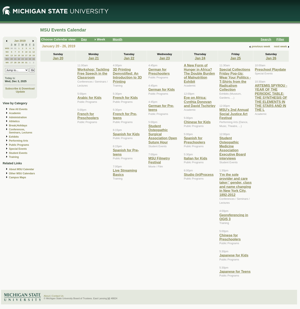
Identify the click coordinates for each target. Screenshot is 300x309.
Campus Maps (17, 177)
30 (11, 48)
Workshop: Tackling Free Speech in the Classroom (93, 73)
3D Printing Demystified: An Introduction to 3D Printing (127, 75)
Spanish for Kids (126, 134)
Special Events (18, 148)
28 (15, 62)
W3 (7, 55)
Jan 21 (93, 58)
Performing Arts (18, 140)
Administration (18, 117)
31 (15, 48)
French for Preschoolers (88, 116)
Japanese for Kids (233, 255)
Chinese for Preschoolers (230, 237)
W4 (7, 59)
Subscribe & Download (20, 88)
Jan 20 (58, 58)
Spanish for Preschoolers (194, 140)
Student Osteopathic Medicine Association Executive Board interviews (232, 148)
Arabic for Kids (89, 97)
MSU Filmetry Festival (159, 160)
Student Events (18, 153)
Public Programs (19, 144)
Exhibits (14, 136)
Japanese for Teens (235, 271)
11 (30, 52)
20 (11, 59)
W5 (7, 62)
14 (15, 55)
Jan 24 (200, 58)
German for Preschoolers (159, 71)
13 (11, 55)
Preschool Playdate (270, 69)
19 (33, 55)
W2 (7, 52)
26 (33, 59)
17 (26, 55)
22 (19, 59)
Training (14, 157)
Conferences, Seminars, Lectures (20, 131)
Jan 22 (129, 58)
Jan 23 (164, 58)
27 (11, 62)
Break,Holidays (18, 125)
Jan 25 (235, 58)
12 (33, 52)
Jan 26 (271, 58)
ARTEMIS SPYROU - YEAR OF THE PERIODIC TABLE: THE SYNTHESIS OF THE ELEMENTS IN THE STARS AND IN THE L (271, 98)
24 (26, 59)
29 (19, 62)
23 (22, 59)
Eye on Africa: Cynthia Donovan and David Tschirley (199, 102)
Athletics (14, 121)
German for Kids (161, 89)
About (47, 296)
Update (20, 91)
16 (22, 55)
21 (15, 59)
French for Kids (125, 97)
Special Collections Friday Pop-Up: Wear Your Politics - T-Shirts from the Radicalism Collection (235, 80)
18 (30, 55)
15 (19, 55)
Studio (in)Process (199, 174)
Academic (15, 113)
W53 (7, 48)
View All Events (18, 109)
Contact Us (58, 296)
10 (26, 52)
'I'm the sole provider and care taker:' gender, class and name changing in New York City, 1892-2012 (235, 185)
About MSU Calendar (21, 169)
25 (30, 59)
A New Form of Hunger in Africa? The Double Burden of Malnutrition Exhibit (199, 73)
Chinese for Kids (197, 122)
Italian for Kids (195, 158)
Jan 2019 (20, 40)
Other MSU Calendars (22, 173)
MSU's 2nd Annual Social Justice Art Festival (234, 114)
